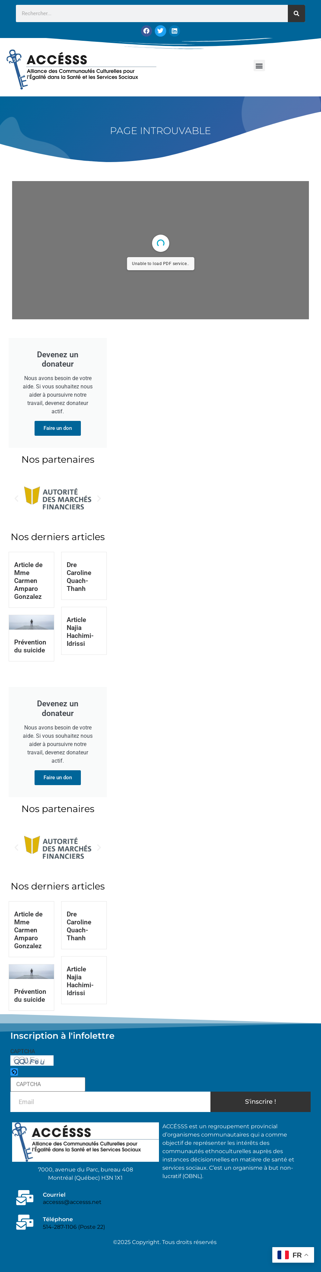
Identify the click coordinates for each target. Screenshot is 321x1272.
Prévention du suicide (30, 646)
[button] (259, 65)
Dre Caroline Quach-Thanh (79, 577)
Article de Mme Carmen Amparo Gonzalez (28, 581)
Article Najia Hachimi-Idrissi (80, 632)
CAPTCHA (22, 1051)
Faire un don (58, 428)
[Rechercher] (296, 13)
